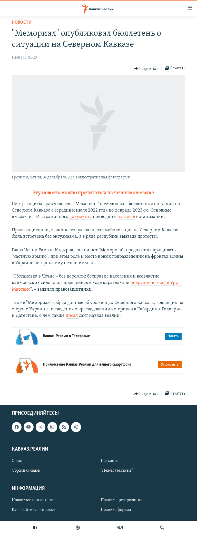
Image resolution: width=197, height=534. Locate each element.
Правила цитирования (121, 500)
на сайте (126, 216)
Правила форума (116, 510)
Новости (22, 22)
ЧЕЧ (119, 528)
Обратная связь (26, 471)
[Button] (146, 68)
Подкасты (110, 461)
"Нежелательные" (117, 471)
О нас (17, 461)
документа (80, 216)
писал (72, 315)
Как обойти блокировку (33, 510)
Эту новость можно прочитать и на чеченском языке (93, 193)
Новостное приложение (34, 500)
